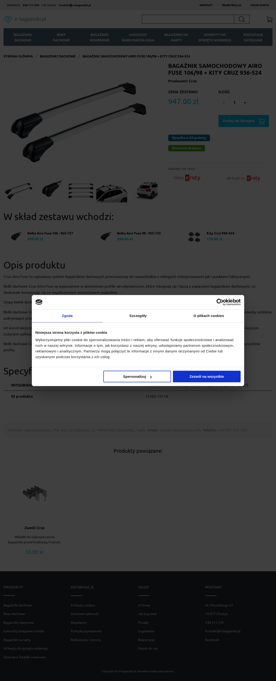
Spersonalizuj (137, 376)
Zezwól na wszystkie (207, 376)
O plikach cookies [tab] (208, 316)
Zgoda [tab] (67, 316)
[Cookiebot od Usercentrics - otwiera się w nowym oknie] (220, 302)
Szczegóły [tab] (137, 316)
